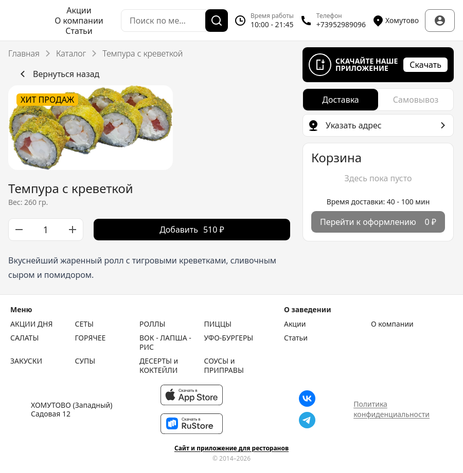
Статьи (79, 31)
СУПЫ (85, 361)
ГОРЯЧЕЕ (90, 338)
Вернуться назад (57, 74)
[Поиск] (216, 20)
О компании (79, 20)
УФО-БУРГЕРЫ (229, 338)
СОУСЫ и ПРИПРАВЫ (224, 365)
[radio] (340, 99)
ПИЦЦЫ (218, 324)
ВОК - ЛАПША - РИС (165, 342)
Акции (78, 10)
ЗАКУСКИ (26, 361)
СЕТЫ (84, 324)
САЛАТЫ (24, 338)
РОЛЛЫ (152, 324)
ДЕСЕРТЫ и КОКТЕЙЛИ (158, 365)
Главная (24, 53)
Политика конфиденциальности (391, 409)
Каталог (71, 53)
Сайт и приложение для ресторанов (231, 448)
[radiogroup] (378, 99)
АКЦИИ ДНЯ (31, 324)
